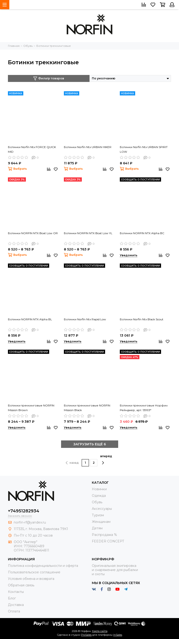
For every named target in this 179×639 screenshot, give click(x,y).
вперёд (106, 459)
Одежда (99, 496)
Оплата (14, 611)
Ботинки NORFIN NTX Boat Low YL (88, 233)
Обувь (97, 502)
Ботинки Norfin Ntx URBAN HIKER (87, 147)
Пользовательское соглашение (34, 572)
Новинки (99, 489)
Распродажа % (104, 535)
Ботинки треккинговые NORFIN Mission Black (87, 408)
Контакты (16, 592)
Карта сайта (99, 631)
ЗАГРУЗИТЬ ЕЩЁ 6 (89, 444)
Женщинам (101, 522)
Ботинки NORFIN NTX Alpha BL (30, 319)
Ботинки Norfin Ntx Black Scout (141, 319)
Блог (12, 598)
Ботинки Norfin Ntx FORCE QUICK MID (32, 149)
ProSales (86, 634)
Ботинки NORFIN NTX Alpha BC (142, 233)
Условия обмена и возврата (31, 579)
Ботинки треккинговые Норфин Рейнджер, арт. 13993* (144, 408)
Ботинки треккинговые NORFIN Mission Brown (31, 408)
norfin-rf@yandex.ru (30, 522)
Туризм (98, 515)
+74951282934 (23, 511)
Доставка (16, 605)
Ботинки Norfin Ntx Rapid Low (85, 319)
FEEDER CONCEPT (108, 541)
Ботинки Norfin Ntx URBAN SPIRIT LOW (144, 149)
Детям (97, 528)
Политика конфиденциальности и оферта (43, 566)
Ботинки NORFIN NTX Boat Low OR (33, 233)
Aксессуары (102, 509)
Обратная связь (21, 585)
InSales (117, 634)
